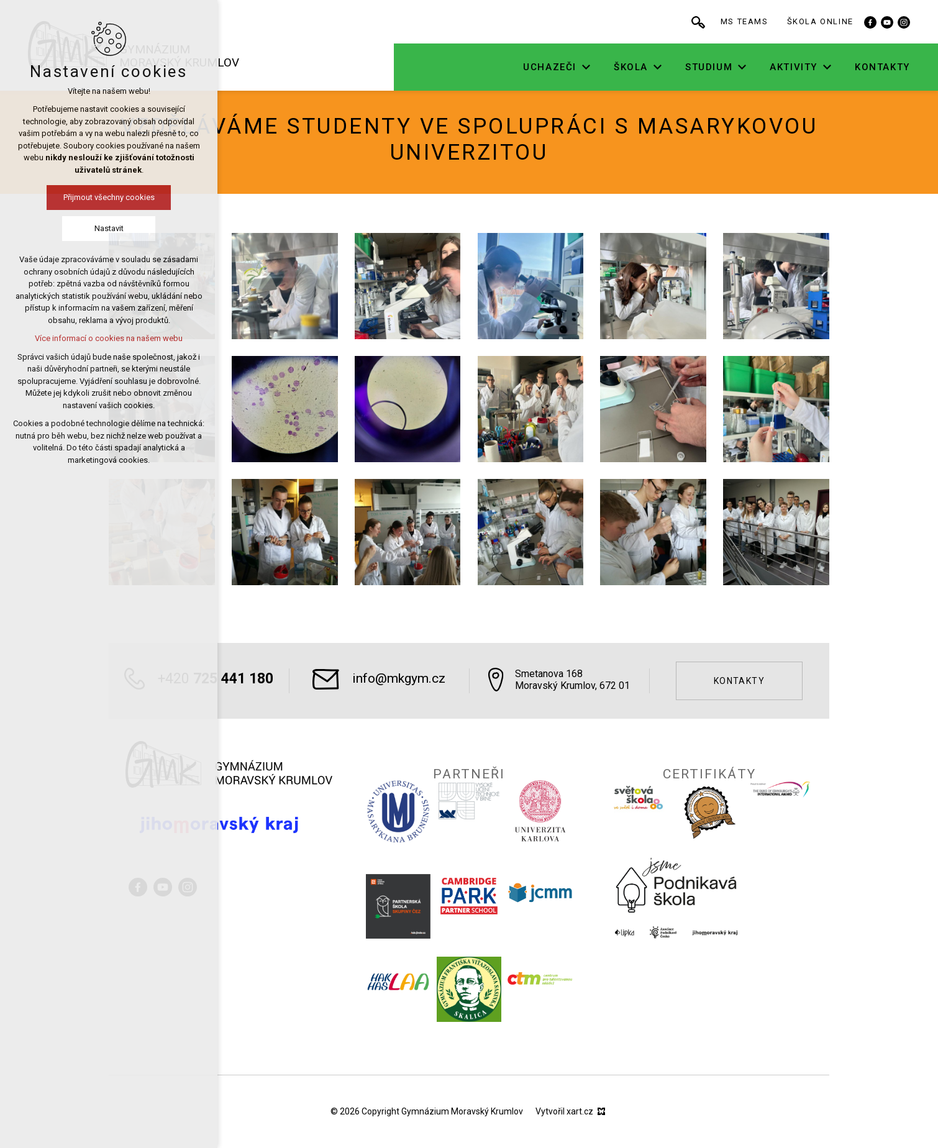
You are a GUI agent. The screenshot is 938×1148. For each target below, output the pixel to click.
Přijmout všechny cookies (109, 197)
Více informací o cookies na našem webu (109, 338)
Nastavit (109, 228)
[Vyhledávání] (698, 22)
